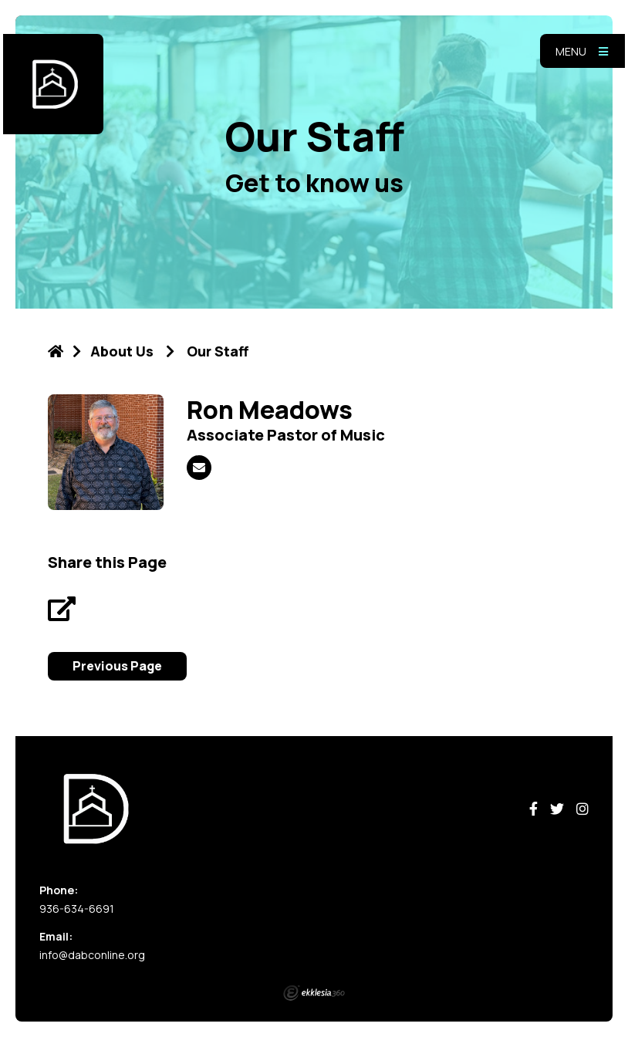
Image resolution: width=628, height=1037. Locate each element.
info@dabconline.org (92, 954)
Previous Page (117, 665)
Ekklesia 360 (314, 993)
